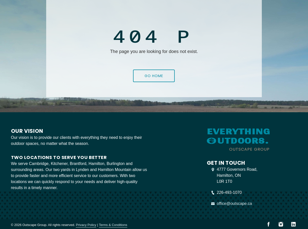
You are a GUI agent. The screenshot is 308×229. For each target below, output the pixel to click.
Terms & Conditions (113, 225)
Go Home (154, 75)
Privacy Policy (86, 225)
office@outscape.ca (234, 203)
